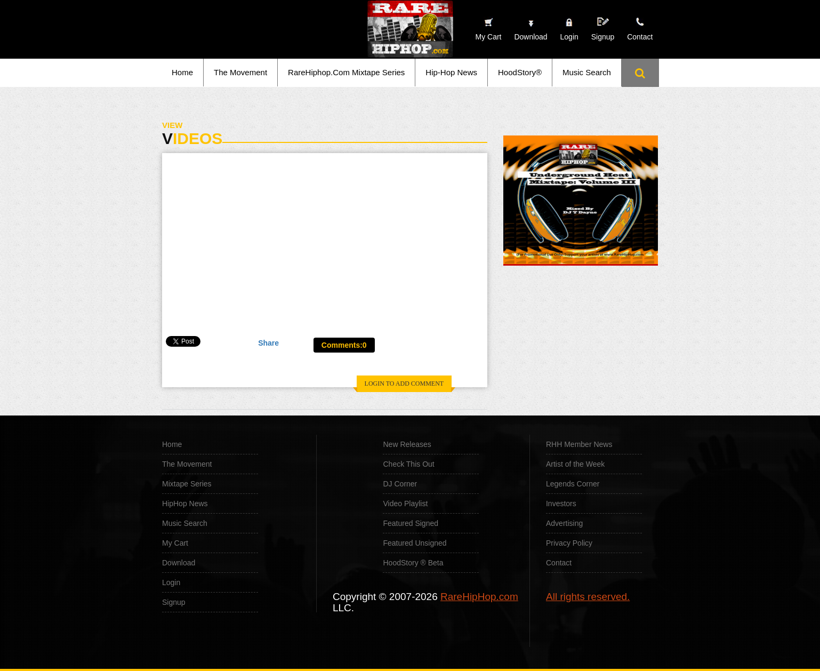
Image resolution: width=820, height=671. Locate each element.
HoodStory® (520, 72)
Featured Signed (410, 523)
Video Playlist (405, 503)
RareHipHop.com (479, 596)
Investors (561, 503)
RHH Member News (579, 444)
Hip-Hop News (451, 72)
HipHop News (185, 503)
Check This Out (408, 464)
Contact (559, 562)
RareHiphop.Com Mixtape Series (346, 72)
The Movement (240, 72)
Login (569, 37)
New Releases (407, 444)
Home (182, 72)
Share (268, 343)
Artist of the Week (575, 464)
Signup (603, 29)
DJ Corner (400, 484)
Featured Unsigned (414, 543)
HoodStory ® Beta (413, 562)
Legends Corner (572, 484)
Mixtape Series (187, 484)
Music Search (586, 72)
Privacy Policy (569, 543)
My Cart (175, 543)
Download (178, 562)
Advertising (564, 523)
